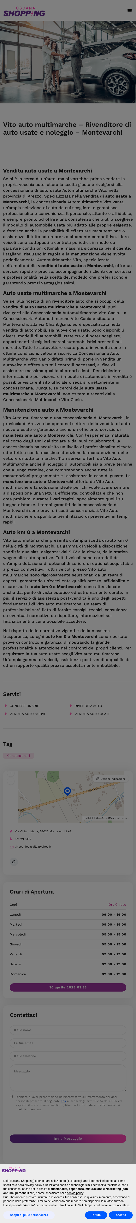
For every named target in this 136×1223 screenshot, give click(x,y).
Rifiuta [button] (96, 1215)
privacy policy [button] (33, 1185)
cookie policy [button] (75, 1193)
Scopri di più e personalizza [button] (29, 1215)
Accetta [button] (121, 1215)
